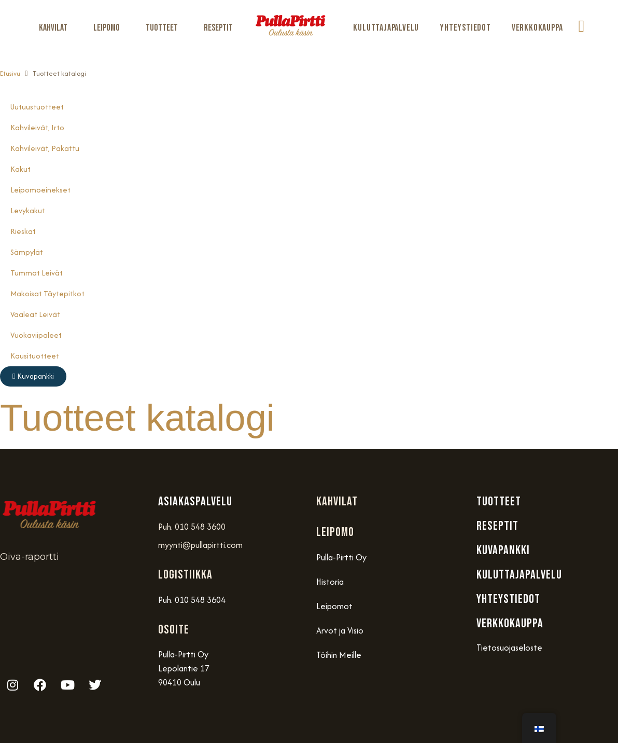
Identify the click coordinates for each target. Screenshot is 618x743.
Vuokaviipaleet (36, 334)
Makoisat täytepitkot (47, 293)
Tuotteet (164, 27)
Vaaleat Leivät (35, 314)
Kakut (20, 168)
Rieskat (23, 231)
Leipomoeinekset (40, 189)
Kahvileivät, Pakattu (44, 148)
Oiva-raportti (29, 556)
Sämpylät (26, 251)
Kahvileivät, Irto (37, 127)
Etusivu (10, 73)
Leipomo (109, 27)
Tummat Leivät (36, 272)
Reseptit (218, 27)
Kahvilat (56, 27)
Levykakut (27, 210)
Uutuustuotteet (37, 106)
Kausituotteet (34, 355)
